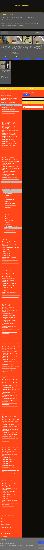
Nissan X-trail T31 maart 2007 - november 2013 (11, 513)
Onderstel (12, 234)
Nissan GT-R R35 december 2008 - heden (11, 293)
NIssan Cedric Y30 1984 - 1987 (11, 278)
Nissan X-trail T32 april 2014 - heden (11, 515)
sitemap (26, 547)
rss (28, 547)
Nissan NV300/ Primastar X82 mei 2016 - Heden (11, 377)
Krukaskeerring (8, 209)
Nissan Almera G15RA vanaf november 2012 (11, 180)
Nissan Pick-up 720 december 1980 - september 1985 (11, 406)
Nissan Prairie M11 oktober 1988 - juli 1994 (11, 414)
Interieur (12, 187)
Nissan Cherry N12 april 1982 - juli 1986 (11, 283)
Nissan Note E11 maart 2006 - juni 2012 (11, 366)
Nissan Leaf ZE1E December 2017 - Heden (11, 324)
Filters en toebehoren (9, 199)
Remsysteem (12, 235)
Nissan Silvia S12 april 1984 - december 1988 (11, 455)
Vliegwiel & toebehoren (10, 230)
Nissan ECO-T (11, 290)
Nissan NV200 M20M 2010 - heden (11, 372)
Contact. (3, 539)
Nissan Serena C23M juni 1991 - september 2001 (11, 452)
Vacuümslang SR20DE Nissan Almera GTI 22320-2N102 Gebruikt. (38, 46)
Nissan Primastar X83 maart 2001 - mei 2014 (11, 417)
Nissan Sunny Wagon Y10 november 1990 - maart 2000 (11, 481)
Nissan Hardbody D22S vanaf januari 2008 (11, 295)
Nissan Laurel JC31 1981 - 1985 (11, 315)
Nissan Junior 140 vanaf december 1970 (11, 302)
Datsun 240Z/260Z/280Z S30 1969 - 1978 (11, 111)
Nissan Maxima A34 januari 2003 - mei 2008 (11, 330)
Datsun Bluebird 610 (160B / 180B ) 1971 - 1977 (11, 115)
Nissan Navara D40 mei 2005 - (11, 364)
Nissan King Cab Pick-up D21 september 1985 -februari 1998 (11, 305)
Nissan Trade (11, 498)
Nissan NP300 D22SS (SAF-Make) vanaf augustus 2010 (11, 370)
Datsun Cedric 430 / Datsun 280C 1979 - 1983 (11, 131)
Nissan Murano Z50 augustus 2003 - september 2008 (11, 354)
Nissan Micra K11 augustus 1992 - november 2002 (11, 341)
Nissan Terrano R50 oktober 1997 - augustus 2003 (11, 486)
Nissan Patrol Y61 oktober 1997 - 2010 (11, 398)
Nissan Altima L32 (11, 249)
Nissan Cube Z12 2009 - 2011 (11, 285)
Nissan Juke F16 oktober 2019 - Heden (11, 300)
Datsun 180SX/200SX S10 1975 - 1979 (11, 109)
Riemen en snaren (9, 220)
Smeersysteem (8, 222)
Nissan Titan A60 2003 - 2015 (11, 494)
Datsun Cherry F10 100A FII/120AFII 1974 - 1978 (11, 137)
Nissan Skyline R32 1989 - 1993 (11, 459)
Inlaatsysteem (8, 201)
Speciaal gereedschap (5, 524)
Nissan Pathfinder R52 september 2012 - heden (11, 390)
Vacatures (3, 542)
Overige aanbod (4, 536)
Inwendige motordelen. (10, 203)
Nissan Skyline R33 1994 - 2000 (11, 461)
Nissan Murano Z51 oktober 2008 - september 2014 (11, 357)
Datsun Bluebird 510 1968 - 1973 (11, 113)
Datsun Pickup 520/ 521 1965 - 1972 (11, 143)
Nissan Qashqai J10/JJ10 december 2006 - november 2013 (11, 440)
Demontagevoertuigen (11, 95)
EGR (6, 197)
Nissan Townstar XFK (11, 496)
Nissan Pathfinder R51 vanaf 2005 (11, 387)
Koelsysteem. (7, 207)
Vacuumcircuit (8, 228)
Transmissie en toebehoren (12, 232)
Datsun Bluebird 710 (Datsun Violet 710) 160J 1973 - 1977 (11, 118)
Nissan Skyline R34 (11, 463)
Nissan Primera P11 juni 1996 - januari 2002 (11, 422)
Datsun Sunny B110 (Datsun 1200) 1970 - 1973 (11, 151)
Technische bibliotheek (11, 527)
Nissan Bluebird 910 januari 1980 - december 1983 (11, 258)
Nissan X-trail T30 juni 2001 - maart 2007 (11, 510)
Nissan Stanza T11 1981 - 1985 (11, 465)
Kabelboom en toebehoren (10, 205)
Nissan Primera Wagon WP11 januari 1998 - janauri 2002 (11, 430)
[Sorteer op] (39, 32)
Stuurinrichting (12, 237)
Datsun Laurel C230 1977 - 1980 (11, 141)
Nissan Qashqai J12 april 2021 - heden (11, 445)
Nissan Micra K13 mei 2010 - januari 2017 (11, 346)
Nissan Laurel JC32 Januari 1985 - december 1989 (11, 318)
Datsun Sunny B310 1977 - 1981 (11, 155)
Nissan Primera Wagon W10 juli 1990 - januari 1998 (11, 427)
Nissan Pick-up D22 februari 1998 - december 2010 (9, 404)
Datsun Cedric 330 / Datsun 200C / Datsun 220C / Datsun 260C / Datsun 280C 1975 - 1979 (11, 127)
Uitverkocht (6, 82)
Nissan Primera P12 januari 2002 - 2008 (11, 424)
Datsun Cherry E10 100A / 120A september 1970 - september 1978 (11, 134)
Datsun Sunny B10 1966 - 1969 (11, 149)
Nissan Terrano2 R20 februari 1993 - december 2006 (11, 492)
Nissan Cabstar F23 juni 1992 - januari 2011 (11, 271)
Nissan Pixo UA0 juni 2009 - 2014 (11, 409)
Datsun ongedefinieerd (7, 107)
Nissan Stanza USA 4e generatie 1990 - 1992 (11, 468)
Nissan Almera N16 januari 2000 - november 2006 (11, 242)
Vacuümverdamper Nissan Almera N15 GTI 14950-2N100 (5, 72)
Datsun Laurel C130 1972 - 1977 (11, 139)
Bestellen (5, 58)
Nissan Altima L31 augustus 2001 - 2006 (11, 247)
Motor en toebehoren (12, 191)
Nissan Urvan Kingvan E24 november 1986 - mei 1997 (11, 504)
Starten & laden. (8, 224)
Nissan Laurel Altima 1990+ (11, 313)
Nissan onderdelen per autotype (11, 105)
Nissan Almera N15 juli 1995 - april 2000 (11, 182)
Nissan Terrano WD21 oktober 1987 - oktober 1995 (11, 489)
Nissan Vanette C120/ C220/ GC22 (11, 508)
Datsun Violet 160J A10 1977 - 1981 (11, 157)
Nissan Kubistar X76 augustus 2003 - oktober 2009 (11, 311)
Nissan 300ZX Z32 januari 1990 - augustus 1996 (11, 172)
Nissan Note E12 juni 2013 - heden (11, 368)
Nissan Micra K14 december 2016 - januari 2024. (11, 349)
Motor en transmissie (12, 189)
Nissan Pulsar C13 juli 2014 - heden (11, 434)
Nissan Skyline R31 (11, 457)
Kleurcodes (3, 521)
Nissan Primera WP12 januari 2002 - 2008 (11, 432)
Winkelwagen (26, 94)
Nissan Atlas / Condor (6, 251)
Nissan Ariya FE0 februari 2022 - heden (11, 253)
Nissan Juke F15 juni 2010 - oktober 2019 (11, 299)
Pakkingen (7, 216)
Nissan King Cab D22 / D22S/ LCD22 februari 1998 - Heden (11, 308)
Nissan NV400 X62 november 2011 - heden (11, 380)
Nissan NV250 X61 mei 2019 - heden (11, 374)
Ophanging (7, 214)
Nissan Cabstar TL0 (11, 276)
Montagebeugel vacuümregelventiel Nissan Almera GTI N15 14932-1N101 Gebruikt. (16, 47)
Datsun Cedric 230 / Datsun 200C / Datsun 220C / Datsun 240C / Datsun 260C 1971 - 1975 (11, 123)
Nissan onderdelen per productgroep (11, 518)
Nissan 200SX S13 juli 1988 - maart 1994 (11, 161)
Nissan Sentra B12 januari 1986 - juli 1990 (11, 447)
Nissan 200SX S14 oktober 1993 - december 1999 (11, 164)
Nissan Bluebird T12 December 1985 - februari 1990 (11, 261)
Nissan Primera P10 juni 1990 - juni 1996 (11, 419)
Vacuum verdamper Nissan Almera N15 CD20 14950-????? (27, 46)
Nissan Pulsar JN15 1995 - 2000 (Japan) (11, 438)
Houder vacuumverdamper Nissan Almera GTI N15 (5, 46)
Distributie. (7, 195)
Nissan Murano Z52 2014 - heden (11, 359)
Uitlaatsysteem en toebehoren (11, 226)
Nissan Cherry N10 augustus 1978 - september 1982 (11, 281)
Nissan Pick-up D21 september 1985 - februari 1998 (10, 401)
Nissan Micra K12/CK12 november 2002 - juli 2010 (11, 344)
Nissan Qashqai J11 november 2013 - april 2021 (11, 443)
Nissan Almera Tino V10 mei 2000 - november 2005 (11, 245)
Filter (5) (4, 32)
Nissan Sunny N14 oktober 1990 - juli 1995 (11, 478)
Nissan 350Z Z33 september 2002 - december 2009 (11, 175)
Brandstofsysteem (13, 193)
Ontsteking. (7, 212)
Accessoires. (5, 184)
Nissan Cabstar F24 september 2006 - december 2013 (11, 274)
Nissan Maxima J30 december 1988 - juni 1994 (11, 335)
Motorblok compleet (9, 210)
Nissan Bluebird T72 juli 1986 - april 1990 (11, 263)
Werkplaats (3, 530)
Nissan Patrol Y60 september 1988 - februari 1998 (11, 396)
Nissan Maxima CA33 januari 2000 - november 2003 (11, 332)
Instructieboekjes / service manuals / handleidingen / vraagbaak (11, 99)
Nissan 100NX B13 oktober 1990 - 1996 (11, 159)
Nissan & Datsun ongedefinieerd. (8, 102)
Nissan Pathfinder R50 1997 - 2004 (9, 385)
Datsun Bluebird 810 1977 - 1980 (11, 120)
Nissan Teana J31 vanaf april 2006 (11, 483)
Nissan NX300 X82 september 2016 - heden (11, 383)
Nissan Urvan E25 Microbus (11, 506)
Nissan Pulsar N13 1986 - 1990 (11, 436)
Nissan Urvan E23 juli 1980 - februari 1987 (11, 501)
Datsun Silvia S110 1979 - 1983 (11, 147)
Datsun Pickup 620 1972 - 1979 (11, 145)
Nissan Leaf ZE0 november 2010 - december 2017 (11, 321)
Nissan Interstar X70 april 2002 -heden (11, 297)
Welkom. (3, 92)
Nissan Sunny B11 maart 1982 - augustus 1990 (11, 471)
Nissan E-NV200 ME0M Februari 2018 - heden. (11, 288)
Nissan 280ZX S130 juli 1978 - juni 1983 (11, 166)
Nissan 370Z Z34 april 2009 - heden (11, 177)
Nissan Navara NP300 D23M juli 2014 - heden (11, 362)
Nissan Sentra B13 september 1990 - (11, 449)
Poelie (6, 218)
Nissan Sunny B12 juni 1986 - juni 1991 (11, 473)
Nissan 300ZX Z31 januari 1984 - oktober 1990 (11, 169)
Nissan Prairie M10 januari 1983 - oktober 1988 (11, 411)
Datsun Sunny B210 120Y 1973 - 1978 (11, 153)
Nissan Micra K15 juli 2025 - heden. (9, 351)
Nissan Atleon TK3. (11, 255)
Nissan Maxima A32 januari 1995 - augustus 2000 (11, 327)
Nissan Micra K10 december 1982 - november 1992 (11, 338)
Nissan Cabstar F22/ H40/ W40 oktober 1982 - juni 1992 (11, 268)
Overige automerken (11, 533)
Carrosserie (12, 185)
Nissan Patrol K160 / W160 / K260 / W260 (11, 393)
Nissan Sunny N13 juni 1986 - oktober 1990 (11, 475)
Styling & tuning (6, 239)
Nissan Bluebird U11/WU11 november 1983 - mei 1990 (11, 265)
